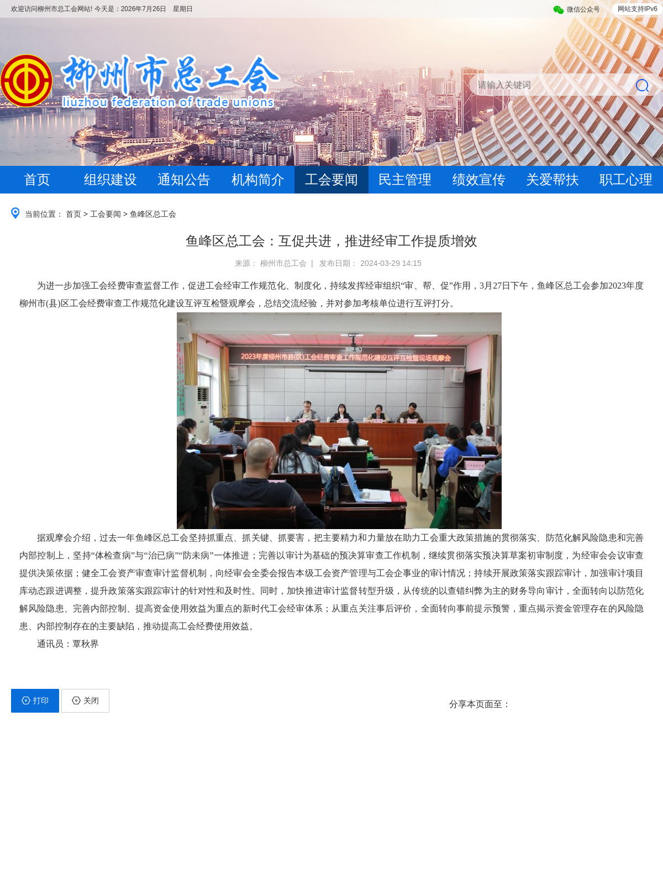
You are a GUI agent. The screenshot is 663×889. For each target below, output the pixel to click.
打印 (35, 700)
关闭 (85, 700)
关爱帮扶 (552, 179)
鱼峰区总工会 (153, 214)
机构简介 (258, 179)
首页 (37, 179)
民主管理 (405, 179)
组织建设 (110, 179)
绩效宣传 (479, 179)
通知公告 (184, 179)
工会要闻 (331, 179)
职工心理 (626, 179)
